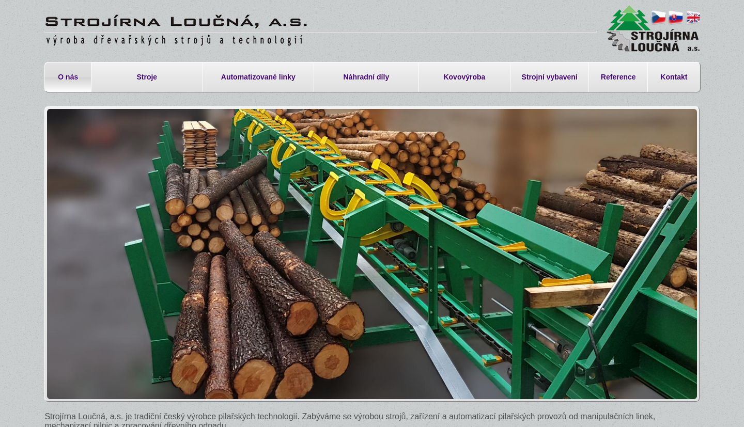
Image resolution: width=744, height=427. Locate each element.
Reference (618, 77)
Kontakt (673, 77)
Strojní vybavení (550, 77)
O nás (68, 77)
